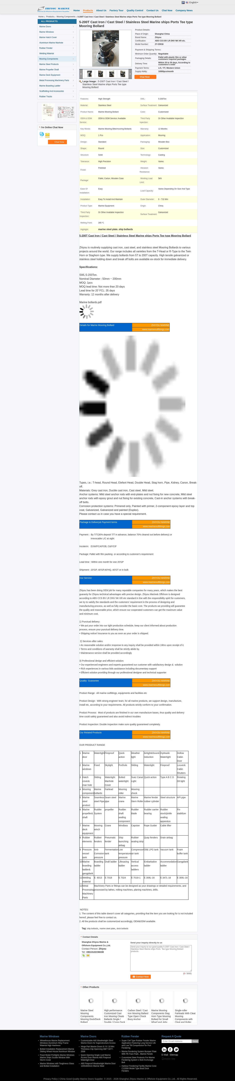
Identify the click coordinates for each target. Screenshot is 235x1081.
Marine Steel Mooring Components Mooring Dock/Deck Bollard (90, 1016)
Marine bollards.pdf (90, 302)
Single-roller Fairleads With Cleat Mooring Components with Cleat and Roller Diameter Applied (185, 1017)
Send (195, 1041)
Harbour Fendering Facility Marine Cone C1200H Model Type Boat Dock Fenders (139, 1068)
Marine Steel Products (49, 64)
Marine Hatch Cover (48, 37)
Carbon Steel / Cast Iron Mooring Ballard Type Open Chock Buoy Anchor (138, 1015)
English (193, 2)
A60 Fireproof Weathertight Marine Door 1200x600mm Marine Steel (98, 1064)
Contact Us (152, 10)
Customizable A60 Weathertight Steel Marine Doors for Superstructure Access (98, 1041)
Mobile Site (168, 1059)
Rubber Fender (46, 48)
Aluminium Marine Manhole (51, 43)
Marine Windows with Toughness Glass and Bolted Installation (57, 1064)
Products (88, 10)
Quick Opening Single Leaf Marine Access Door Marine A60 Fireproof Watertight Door (96, 1057)
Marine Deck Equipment (49, 75)
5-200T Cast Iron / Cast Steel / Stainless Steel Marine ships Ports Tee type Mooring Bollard (105, 84)
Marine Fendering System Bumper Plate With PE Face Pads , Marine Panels (139, 1052)
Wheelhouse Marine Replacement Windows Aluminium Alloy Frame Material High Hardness (55, 1043)
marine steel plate (107, 928)
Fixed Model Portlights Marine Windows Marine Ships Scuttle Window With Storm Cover (57, 1057)
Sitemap (174, 1054)
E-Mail (165, 1054)
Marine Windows (46, 32)
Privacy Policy (50, 1079)
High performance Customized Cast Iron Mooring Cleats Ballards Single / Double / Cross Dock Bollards (114, 1017)
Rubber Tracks (45, 96)
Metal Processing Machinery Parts (54, 80)
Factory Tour (117, 10)
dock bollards (122, 928)
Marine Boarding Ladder (49, 86)
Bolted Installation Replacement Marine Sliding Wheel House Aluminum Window (57, 1050)
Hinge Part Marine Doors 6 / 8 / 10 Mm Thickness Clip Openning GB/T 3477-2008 (97, 1049)
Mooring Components (65, 16)
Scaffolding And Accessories (51, 91)
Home (76, 10)
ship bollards (92, 928)
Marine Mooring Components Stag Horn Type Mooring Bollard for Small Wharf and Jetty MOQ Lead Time (161, 1017)
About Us (101, 10)
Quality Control (135, 10)
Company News (184, 10)
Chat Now (167, 10)
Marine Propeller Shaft (49, 69)
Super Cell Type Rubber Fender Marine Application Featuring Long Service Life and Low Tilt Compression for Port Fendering (139, 1044)
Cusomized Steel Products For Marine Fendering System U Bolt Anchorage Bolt (138, 1060)
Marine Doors (45, 26)
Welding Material (46, 53)
